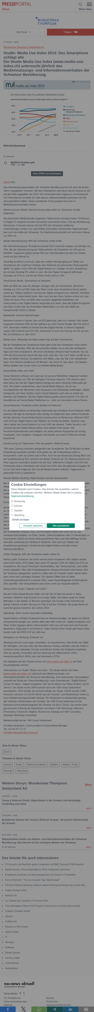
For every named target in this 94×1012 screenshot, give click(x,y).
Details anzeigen (20, 519)
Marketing (19, 515)
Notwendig (19, 501)
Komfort (18, 506)
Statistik (18, 510)
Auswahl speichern (33, 525)
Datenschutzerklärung (22, 496)
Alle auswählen (60, 525)
